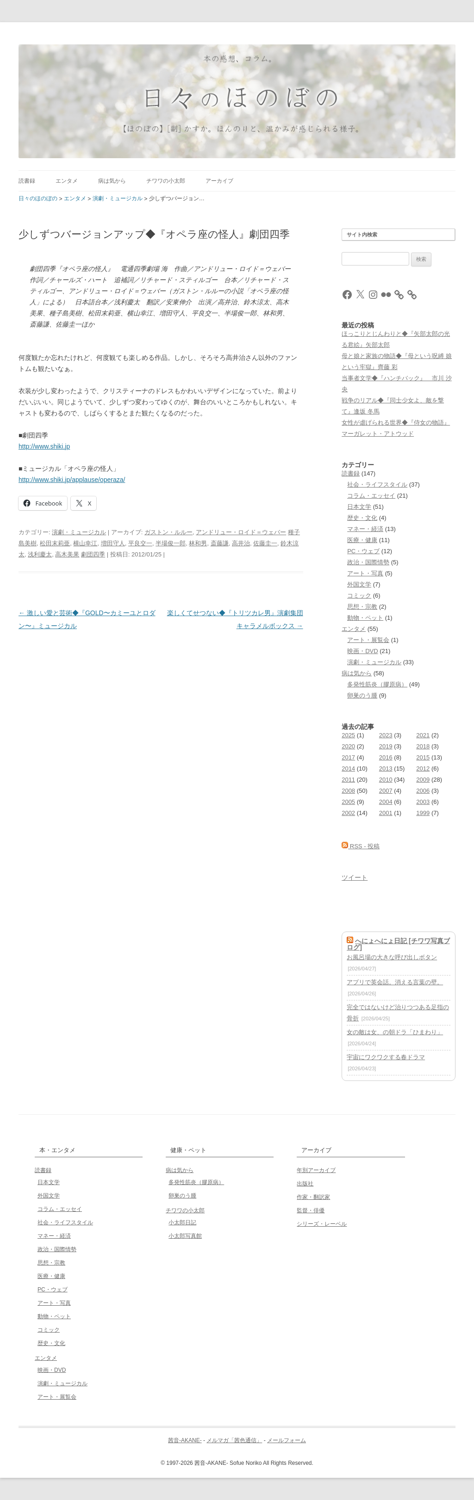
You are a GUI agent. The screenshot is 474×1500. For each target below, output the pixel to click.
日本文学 (359, 506)
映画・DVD (362, 651)
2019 (386, 746)
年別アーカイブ (316, 1170)
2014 (348, 768)
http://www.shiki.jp (44, 446)
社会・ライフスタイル (377, 484)
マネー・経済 (365, 528)
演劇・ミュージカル (79, 532)
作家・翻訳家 (313, 1197)
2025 (348, 735)
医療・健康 (362, 540)
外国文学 (359, 584)
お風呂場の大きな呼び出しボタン (392, 957)
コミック (359, 595)
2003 (423, 801)
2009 (423, 779)
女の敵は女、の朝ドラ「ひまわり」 (395, 1032)
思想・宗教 (362, 606)
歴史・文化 (362, 517)
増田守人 (113, 543)
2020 (348, 746)
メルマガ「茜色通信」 (234, 1440)
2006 (423, 790)
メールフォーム (286, 1440)
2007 (386, 790)
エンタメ (67, 181)
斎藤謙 (220, 543)
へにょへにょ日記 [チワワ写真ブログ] (398, 944)
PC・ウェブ (363, 551)
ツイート (355, 877)
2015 (423, 757)
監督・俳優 (310, 1210)
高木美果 (67, 554)
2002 (348, 812)
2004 (386, 801)
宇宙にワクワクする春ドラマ (386, 1057)
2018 (423, 746)
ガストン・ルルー (168, 532)
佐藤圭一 (265, 543)
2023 (386, 735)
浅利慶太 (40, 554)
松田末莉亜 (55, 543)
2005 (348, 801)
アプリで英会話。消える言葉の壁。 (395, 982)
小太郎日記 (182, 1222)
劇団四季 (93, 554)
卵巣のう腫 (362, 695)
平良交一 (140, 543)
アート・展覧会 (368, 639)
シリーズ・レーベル (322, 1224)
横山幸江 (85, 543)
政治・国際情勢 (368, 562)
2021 (423, 735)
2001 (386, 812)
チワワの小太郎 (165, 181)
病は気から (112, 181)
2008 (348, 790)
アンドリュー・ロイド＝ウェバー (241, 532)
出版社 (305, 1183)
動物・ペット (365, 617)
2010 (386, 779)
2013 (386, 768)
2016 (386, 757)
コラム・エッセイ (371, 495)
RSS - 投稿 (361, 846)
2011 (348, 779)
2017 (348, 757)
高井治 (241, 543)
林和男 (198, 543)
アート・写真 (365, 573)
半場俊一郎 (171, 543)
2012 (423, 768)
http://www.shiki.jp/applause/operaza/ (72, 479)
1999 (423, 812)
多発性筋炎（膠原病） (377, 684)
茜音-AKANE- (185, 1440)
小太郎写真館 (185, 1236)
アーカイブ (219, 181)
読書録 (27, 181)
